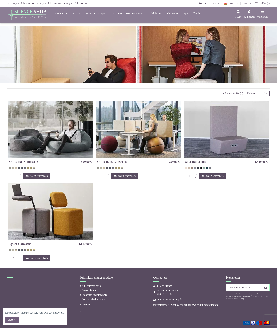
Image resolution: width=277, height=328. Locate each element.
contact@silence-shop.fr (169, 299)
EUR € (247, 3)
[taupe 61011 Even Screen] (192, 168)
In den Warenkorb (37, 176)
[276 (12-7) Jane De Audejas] (28, 168)
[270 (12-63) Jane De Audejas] (19, 168)
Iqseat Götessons (20, 244)
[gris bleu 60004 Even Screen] (195, 168)
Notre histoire (89, 290)
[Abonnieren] (265, 287)
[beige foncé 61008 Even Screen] (189, 168)
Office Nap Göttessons (23, 161)
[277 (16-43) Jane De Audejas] (31, 168)
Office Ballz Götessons (112, 161)
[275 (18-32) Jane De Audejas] (16, 168)
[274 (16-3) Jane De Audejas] (13, 168)
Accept (12, 319)
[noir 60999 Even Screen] (201, 168)
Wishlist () (262, 3)
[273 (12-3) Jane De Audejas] (10, 168)
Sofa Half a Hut (195, 161)
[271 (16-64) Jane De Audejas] (22, 168)
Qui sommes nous (91, 286)
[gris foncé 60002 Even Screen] (210, 168)
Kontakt (86, 304)
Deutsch (231, 3)
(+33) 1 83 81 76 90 (210, 3)
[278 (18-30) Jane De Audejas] (34, 168)
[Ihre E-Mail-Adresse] (244, 287)
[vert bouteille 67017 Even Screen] (207, 168)
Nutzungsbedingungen (93, 299)
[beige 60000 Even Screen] (186, 168)
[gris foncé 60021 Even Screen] (198, 168)
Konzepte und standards (94, 295)
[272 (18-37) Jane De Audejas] (25, 168)
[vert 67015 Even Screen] (204, 168)
